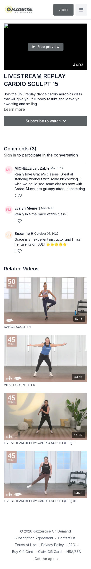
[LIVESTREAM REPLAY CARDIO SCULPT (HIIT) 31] (45, 501)
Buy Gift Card (22, 552)
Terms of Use (25, 545)
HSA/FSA (73, 552)
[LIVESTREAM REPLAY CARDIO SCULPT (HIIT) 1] (45, 443)
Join (63, 9)
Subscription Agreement (34, 538)
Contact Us (66, 538)
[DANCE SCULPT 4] (45, 326)
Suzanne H (24, 233)
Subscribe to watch (46, 121)
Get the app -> (46, 559)
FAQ (72, 545)
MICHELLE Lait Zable (32, 168)
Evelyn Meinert (27, 208)
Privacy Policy (52, 545)
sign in (10, 155)
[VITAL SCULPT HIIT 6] (45, 385)
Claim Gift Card (50, 552)
